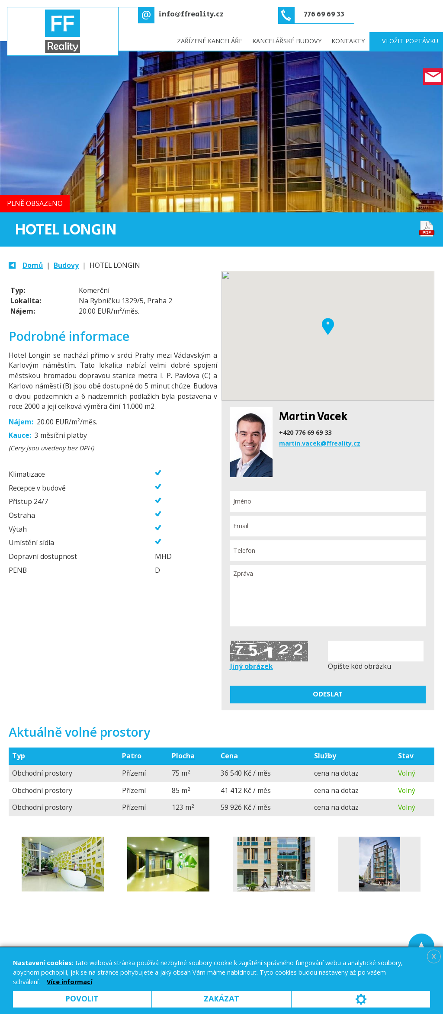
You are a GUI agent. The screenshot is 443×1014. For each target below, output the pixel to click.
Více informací (69, 982)
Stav (406, 755)
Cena (229, 755)
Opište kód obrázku (359, 666)
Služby (325, 755)
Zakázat (221, 999)
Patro (131, 755)
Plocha (183, 755)
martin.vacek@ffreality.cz (319, 443)
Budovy (66, 265)
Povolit (82, 999)
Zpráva (328, 596)
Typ (18, 755)
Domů (32, 265)
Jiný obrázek (251, 666)
